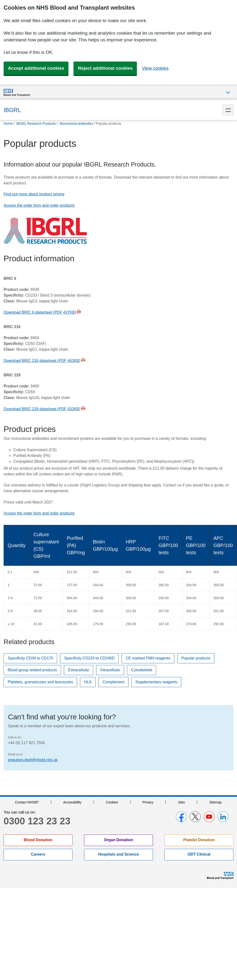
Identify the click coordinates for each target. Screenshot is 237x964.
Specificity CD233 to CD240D (89, 658)
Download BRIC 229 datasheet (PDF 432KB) (42, 409)
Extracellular (78, 670)
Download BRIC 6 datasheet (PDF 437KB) (40, 312)
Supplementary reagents (156, 682)
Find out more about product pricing (34, 194)
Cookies (112, 802)
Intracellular (110, 670)
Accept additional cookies (36, 68)
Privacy (147, 802)
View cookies (155, 68)
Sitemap (215, 802)
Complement (113, 682)
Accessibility (72, 802)
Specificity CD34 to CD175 (30, 658)
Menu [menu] (228, 110)
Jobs (181, 802)
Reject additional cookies (105, 68)
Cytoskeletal (141, 670)
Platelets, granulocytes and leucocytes (40, 682)
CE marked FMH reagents (148, 658)
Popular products (195, 658)
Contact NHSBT (27, 802)
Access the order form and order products (39, 205)
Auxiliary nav (228, 92)
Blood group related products (32, 670)
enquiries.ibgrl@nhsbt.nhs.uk (33, 760)
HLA (87, 682)
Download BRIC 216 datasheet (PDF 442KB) (42, 361)
